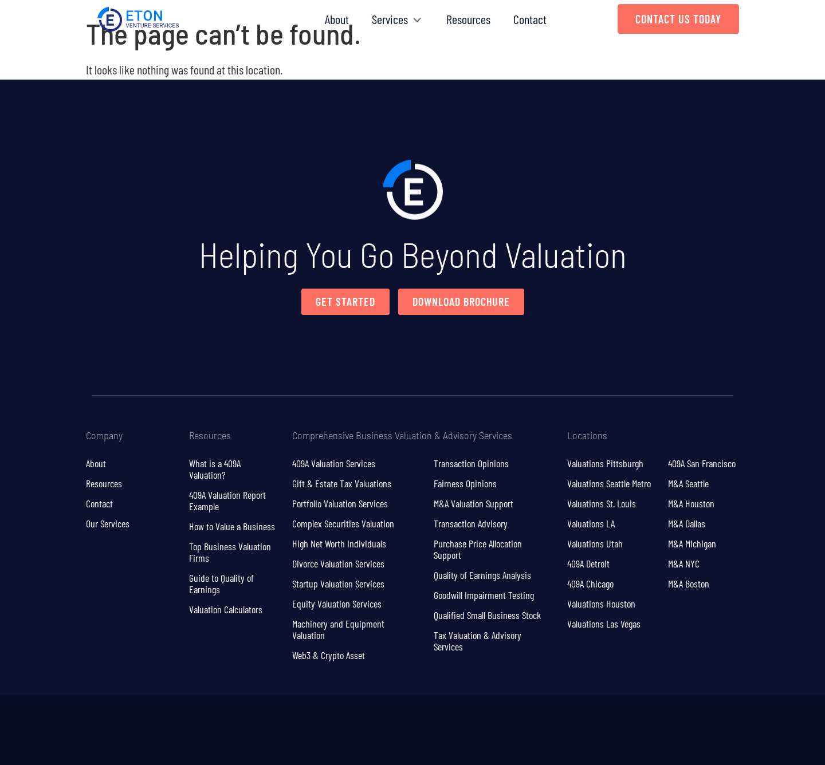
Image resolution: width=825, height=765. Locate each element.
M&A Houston (691, 503)
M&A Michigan (692, 543)
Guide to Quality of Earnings (221, 583)
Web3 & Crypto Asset (328, 655)
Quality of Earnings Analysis (482, 575)
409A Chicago (590, 583)
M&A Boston (688, 583)
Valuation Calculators (225, 609)
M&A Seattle (688, 483)
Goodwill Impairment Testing (484, 595)
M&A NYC (684, 563)
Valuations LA (591, 523)
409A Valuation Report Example (227, 500)
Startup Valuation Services (338, 583)
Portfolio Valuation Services (340, 503)
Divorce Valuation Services (338, 563)
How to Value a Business (232, 526)
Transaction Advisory (471, 523)
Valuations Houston (601, 603)
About (96, 463)
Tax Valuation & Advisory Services (477, 640)
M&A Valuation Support (473, 503)
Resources (104, 483)
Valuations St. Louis (601, 503)
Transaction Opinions (471, 463)
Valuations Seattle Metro (609, 483)
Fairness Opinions (465, 483)
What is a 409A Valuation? (215, 469)
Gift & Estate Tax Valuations (341, 483)
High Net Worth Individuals (339, 543)
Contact (99, 503)
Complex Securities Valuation (343, 523)
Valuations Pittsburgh (605, 463)
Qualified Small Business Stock (487, 615)
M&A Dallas (686, 523)
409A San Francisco (702, 463)
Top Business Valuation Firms (230, 552)
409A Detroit (588, 563)
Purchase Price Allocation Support (478, 549)
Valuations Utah (595, 543)
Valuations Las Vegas (604, 623)
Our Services (107, 523)
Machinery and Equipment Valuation (338, 629)
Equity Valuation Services (337, 603)
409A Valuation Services (333, 463)
